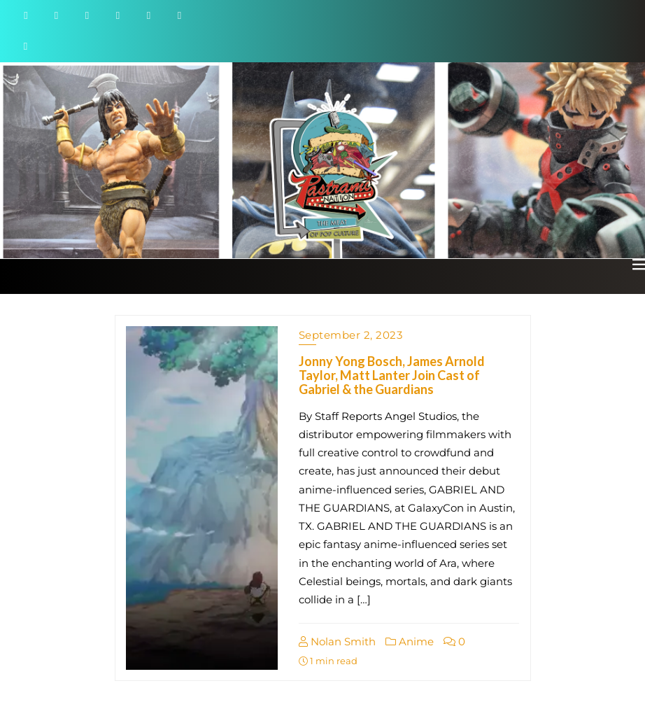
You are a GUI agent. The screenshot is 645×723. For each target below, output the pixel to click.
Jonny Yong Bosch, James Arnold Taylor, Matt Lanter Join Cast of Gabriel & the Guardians (392, 375)
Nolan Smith (337, 641)
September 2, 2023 (351, 335)
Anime (409, 641)
